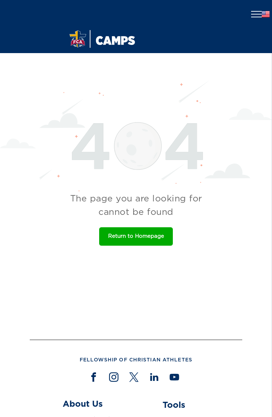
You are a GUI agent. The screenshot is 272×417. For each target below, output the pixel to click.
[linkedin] (154, 378)
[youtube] (174, 378)
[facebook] (93, 378)
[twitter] (134, 378)
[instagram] (114, 378)
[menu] (256, 14)
